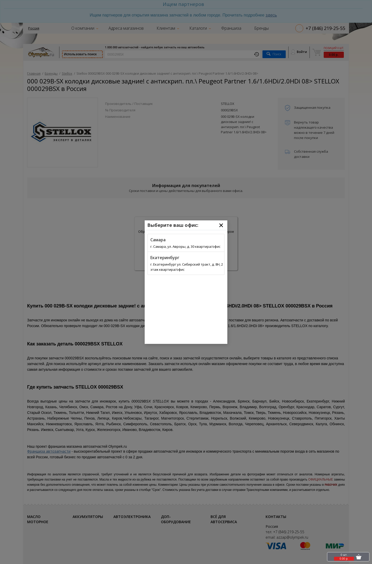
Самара (158, 240)
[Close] (221, 225)
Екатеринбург (164, 257)
